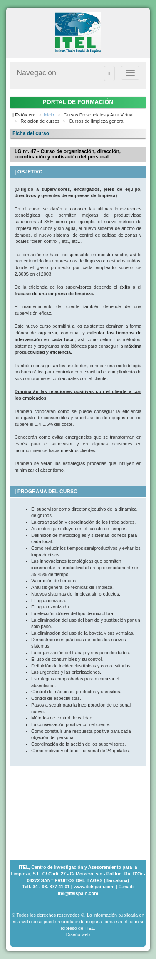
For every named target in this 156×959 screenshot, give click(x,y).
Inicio (49, 114)
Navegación (36, 73)
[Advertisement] (52, 808)
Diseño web (78, 934)
